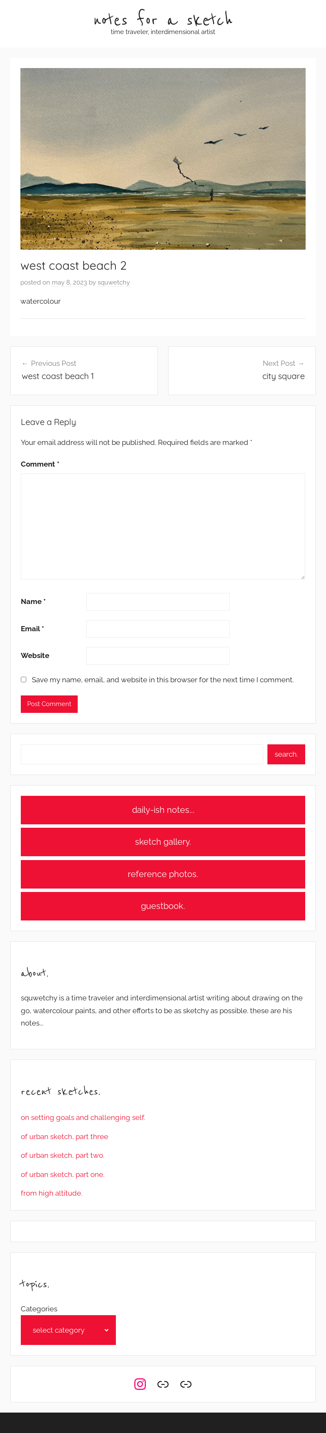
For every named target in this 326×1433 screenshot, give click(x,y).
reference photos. (163, 874)
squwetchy (114, 282)
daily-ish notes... (163, 810)
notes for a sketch (163, 20)
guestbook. (163, 906)
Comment (40, 464)
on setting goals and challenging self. (83, 1117)
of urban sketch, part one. (62, 1174)
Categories (39, 1309)
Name (33, 601)
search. (286, 754)
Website (35, 655)
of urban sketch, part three (64, 1136)
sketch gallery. (163, 842)
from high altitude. (51, 1193)
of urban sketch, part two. (62, 1155)
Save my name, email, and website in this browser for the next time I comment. (163, 679)
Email (32, 628)
